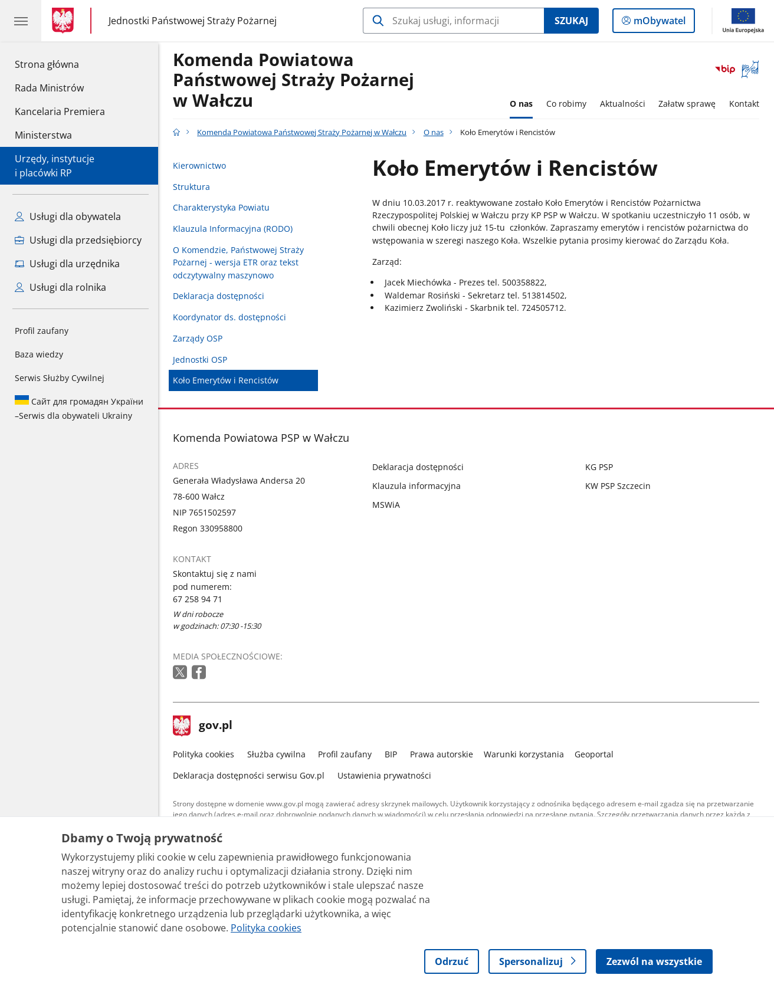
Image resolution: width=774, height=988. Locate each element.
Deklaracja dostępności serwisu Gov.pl (248, 775)
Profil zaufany (41, 330)
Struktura (191, 186)
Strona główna (60, 64)
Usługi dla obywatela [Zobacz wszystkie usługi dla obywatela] (68, 216)
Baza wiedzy (39, 354)
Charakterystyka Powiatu (221, 207)
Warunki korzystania (524, 754)
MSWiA (386, 504)
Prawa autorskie (441, 754)
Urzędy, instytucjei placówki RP (54, 165)
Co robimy (566, 103)
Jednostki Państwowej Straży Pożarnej (193, 20)
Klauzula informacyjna (416, 485)
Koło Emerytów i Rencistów (225, 380)
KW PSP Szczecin (618, 485)
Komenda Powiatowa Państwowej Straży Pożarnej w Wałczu (293, 80)
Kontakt (744, 103)
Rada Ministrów (49, 87)
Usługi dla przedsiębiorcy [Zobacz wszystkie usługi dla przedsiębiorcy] (78, 240)
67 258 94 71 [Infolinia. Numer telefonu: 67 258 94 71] (197, 599)
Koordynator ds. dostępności (229, 317)
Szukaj (571, 20)
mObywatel (658, 23)
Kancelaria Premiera (60, 111)
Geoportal (594, 754)
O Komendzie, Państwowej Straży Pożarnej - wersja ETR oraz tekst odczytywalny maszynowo (238, 262)
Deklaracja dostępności (218, 295)
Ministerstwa (43, 135)
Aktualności (622, 103)
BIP (391, 754)
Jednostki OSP (200, 359)
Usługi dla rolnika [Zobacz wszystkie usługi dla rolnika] (60, 287)
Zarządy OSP (197, 338)
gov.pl (203, 726)
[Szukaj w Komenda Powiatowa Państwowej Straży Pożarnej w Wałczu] (453, 21)
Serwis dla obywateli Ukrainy (79, 408)
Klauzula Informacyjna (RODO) (233, 228)
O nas (521, 103)
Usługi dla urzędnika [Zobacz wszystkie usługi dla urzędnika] (67, 263)
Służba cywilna (276, 754)
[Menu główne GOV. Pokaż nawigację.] (20, 20)
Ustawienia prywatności (384, 775)
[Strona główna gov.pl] (65, 21)
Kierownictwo (199, 165)
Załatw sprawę (687, 103)
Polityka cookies (203, 754)
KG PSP (599, 466)
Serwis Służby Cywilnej (59, 377)
